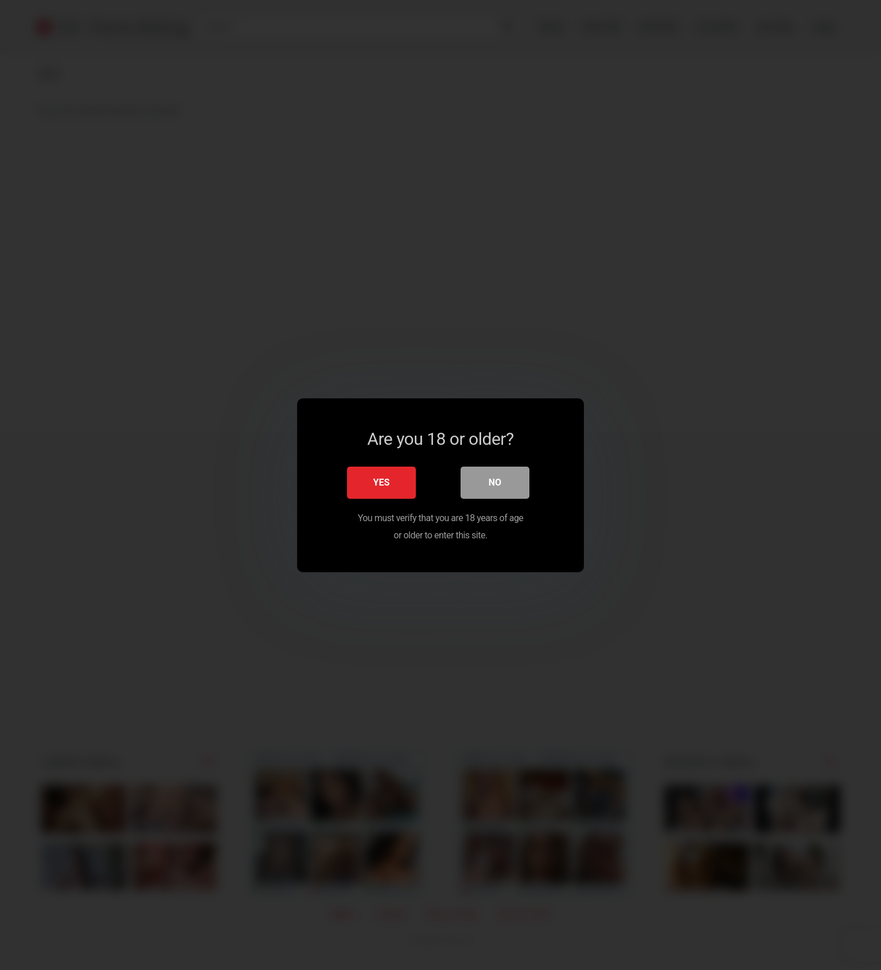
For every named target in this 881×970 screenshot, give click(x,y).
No (495, 481)
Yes (381, 481)
